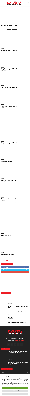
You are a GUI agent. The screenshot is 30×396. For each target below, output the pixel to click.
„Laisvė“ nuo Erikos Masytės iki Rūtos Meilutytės (17, 322)
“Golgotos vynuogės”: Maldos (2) (9, 143)
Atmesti (15, 393)
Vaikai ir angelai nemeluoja (7, 254)
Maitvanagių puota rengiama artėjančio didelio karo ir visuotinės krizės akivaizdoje (18, 363)
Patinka (26, 267)
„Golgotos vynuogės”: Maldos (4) (9, 87)
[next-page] (11, 260)
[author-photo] (4, 30)
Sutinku (15, 387)
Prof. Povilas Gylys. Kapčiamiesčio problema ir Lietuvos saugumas (18, 307)
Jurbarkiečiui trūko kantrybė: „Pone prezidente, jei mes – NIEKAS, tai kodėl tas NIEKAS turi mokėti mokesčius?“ (18, 357)
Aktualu (2, 48)
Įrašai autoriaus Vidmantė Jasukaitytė (13, 22)
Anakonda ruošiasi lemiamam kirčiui (9, 199)
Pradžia (2, 22)
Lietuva (2, 104)
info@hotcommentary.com (19, 340)
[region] (15, 385)
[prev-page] (2, 260)
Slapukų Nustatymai (15, 390)
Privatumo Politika (15, 384)
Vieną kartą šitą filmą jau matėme (9, 50)
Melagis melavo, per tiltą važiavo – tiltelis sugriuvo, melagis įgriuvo (17, 312)
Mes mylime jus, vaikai (6, 161)
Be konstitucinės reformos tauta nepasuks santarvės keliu (18, 302)
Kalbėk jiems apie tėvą (6, 235)
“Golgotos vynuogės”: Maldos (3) (9, 106)
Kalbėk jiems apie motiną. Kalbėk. (9, 180)
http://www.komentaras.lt (10, 31)
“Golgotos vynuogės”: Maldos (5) (9, 69)
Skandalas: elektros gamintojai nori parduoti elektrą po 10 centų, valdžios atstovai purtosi (18, 352)
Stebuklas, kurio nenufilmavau (13, 295)
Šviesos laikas (10, 317)
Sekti (27, 269)
